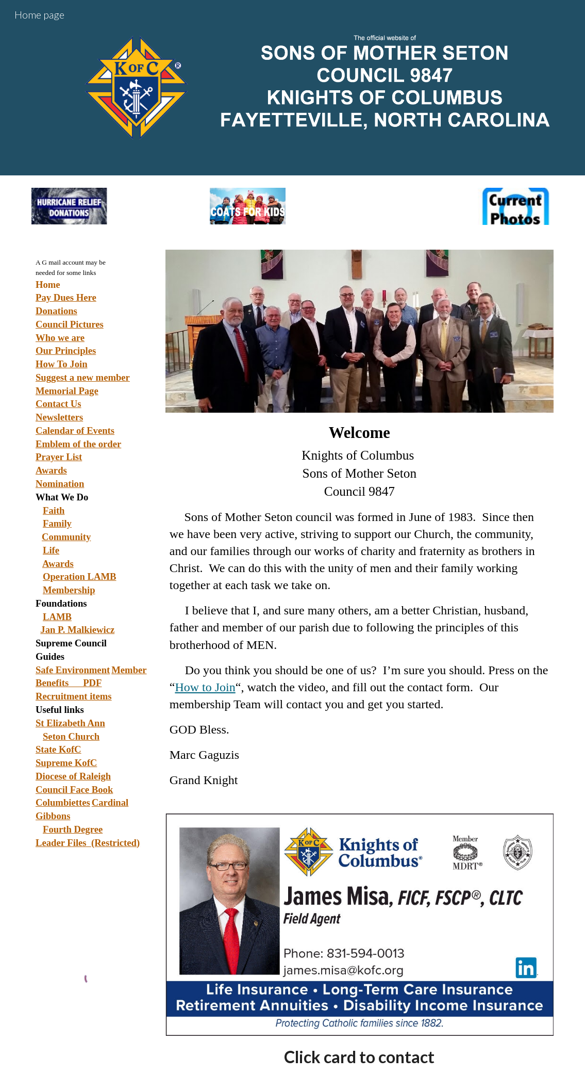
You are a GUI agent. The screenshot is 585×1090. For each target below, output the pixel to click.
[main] (91, 608)
